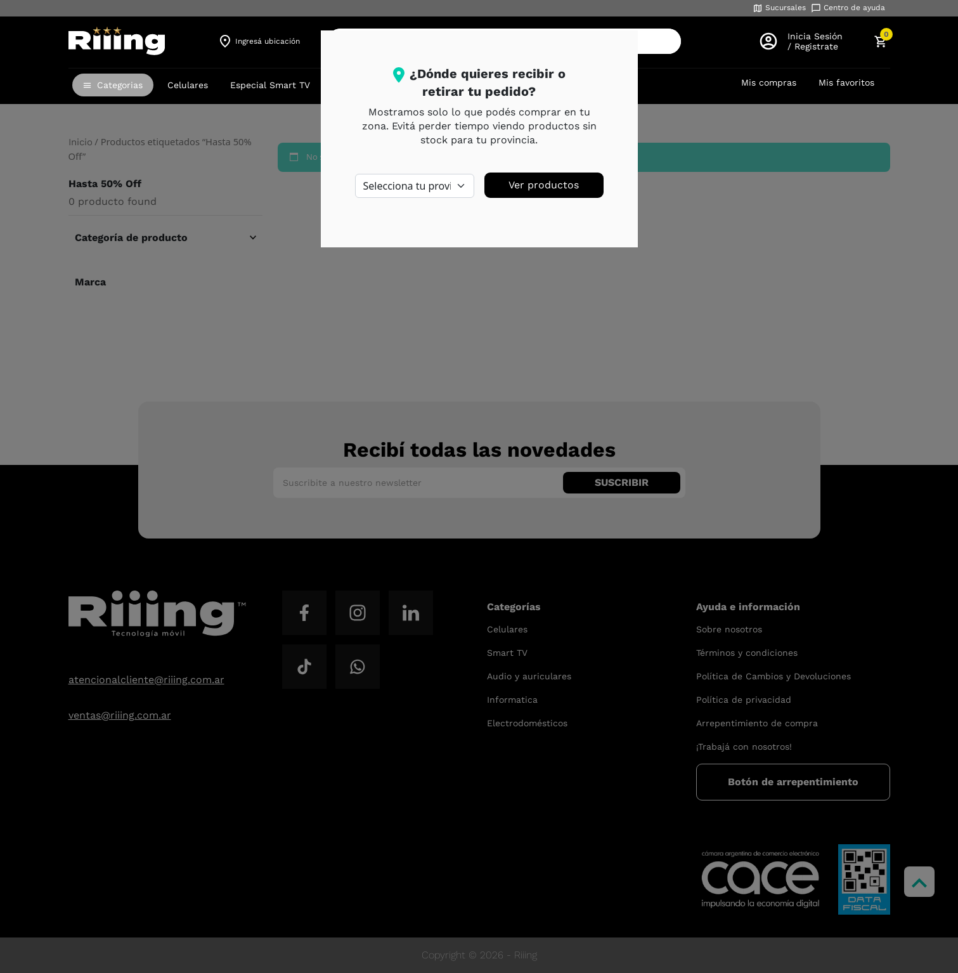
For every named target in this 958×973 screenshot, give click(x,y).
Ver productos (543, 185)
